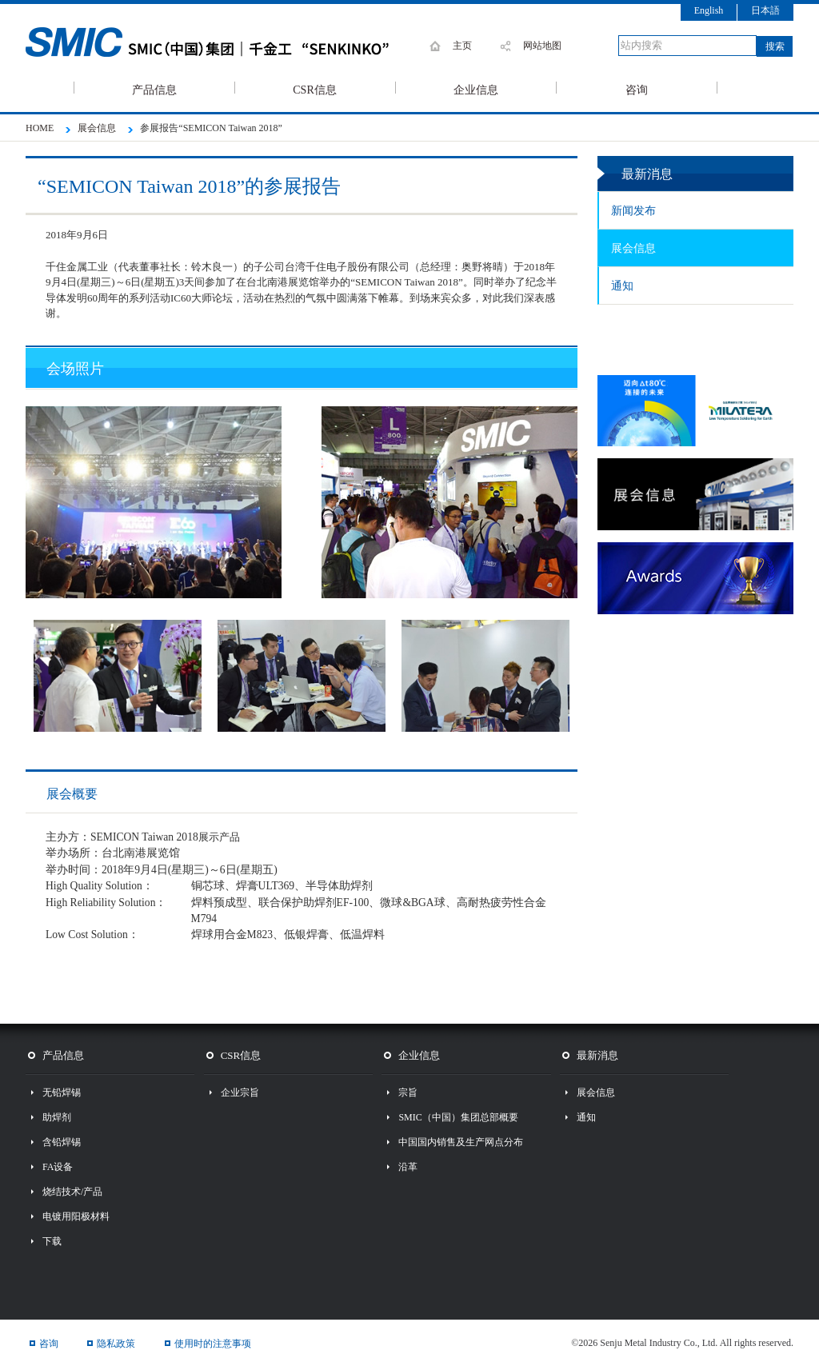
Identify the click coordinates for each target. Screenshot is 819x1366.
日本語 (765, 10)
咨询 (636, 89)
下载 (52, 1241)
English (709, 10)
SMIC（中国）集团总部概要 (457, 1117)
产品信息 (154, 89)
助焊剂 (56, 1117)
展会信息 (633, 248)
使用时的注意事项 (212, 1343)
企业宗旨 (240, 1092)
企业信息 (475, 89)
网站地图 (542, 45)
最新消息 (597, 1055)
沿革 (407, 1166)
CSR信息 (314, 89)
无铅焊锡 (61, 1092)
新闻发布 (633, 211)
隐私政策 (116, 1343)
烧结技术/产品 (72, 1191)
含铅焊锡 (61, 1142)
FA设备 (57, 1166)
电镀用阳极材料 (76, 1216)
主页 (462, 45)
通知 (622, 286)
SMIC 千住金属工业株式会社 (225, 42)
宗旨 (407, 1092)
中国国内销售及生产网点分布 (460, 1142)
